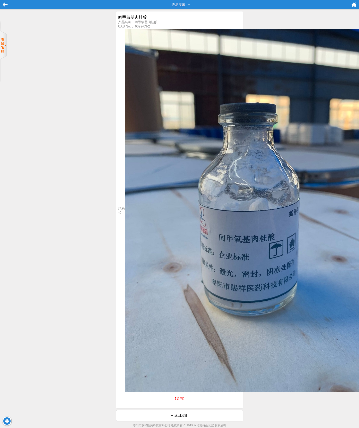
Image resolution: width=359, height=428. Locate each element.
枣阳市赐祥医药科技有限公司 (151, 425)
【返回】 (179, 399)
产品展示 (178, 5)
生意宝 (209, 425)
